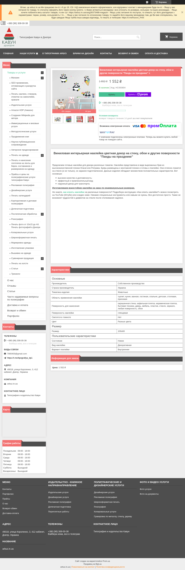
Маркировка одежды (21, 242)
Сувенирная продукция (22, 258)
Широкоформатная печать (24, 237)
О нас (10, 280)
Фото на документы (149, 494)
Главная (8, 53)
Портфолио (8, 494)
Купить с (138, 94)
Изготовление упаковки (22, 248)
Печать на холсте (19, 263)
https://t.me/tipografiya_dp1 (19, 358)
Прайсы (6, 499)
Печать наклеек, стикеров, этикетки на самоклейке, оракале (24, 97)
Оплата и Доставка (156, 53)
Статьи (14, 268)
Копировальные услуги (22, 232)
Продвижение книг (20, 136)
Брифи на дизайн (83, 53)
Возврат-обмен (9, 508)
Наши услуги (27, 53)
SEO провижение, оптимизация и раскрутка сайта (23, 86)
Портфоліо (13, 316)
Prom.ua (106, 561)
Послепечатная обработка (24, 214)
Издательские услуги (21, 105)
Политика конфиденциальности (110, 567)
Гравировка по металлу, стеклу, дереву (113, 516)
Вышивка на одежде (21, 253)
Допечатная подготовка (22, 209)
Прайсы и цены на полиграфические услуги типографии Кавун (23, 177)
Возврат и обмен (128, 53)
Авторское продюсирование (24, 150)
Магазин (15, 77)
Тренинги (15, 274)
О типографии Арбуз (54, 53)
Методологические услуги (23, 131)
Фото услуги (145, 489)
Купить (111, 94)
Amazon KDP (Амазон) (22, 110)
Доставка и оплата (17, 305)
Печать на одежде (20, 155)
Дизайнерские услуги (21, 190)
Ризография (17, 219)
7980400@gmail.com (17, 353)
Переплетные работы (58, 511)
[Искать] (138, 37)
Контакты (106, 53)
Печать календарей (20, 195)
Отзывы (11, 285)
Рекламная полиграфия (22, 185)
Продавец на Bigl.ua (92, 564)
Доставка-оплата (10, 513)
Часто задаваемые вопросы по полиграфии (23, 298)
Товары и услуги (16, 72)
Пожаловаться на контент (82, 567)
